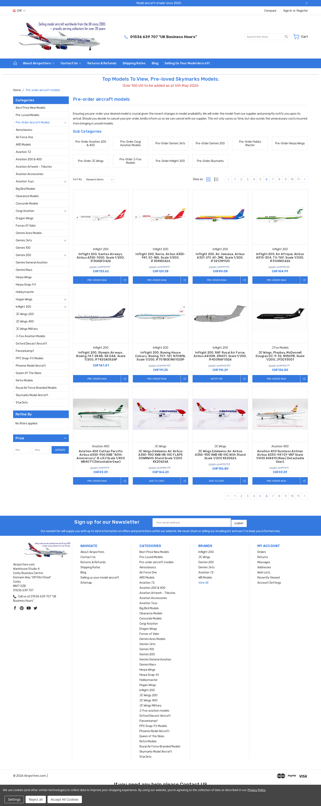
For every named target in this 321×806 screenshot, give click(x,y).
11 (298, 179)
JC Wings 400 (25, 321)
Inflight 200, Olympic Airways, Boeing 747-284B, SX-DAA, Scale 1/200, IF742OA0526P (100, 356)
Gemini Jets (24, 240)
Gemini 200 (23, 255)
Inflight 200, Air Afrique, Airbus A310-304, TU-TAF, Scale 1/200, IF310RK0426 (280, 257)
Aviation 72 (23, 152)
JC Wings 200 (25, 314)
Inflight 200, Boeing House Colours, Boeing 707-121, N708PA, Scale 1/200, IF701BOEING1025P (160, 356)
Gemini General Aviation (31, 262)
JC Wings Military (27, 329)
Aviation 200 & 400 (29, 159)
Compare (270, 10)
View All (203, 582)
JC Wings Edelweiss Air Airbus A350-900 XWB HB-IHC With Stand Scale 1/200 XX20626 (220, 455)
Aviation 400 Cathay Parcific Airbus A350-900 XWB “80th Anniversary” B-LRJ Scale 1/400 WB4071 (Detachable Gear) (101, 457)
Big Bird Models (25, 189)
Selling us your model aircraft (187, 63)
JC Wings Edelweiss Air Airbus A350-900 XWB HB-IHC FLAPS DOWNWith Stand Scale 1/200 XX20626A (160, 457)
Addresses (264, 567)
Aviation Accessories (29, 174)
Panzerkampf (25, 351)
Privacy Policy (256, 790)
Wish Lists (263, 572)
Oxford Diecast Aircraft (31, 343)
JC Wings (204, 557)
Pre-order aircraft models (33, 122)
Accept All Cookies (65, 799)
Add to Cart (155, 481)
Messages (263, 562)
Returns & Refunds (101, 63)
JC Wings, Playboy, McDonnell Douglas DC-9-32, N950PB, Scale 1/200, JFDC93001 (280, 356)
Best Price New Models (30, 108)
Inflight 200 (23, 307)
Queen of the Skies (28, 373)
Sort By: (78, 179)
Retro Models (24, 380)
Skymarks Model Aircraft (32, 395)
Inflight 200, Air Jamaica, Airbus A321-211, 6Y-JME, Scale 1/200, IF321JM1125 (220, 257)
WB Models (205, 577)
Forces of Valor (26, 225)
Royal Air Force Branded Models (36, 388)
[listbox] (99, 179)
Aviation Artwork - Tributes (34, 166)
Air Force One (24, 137)
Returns (262, 557)
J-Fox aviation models (30, 336)
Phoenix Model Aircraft (31, 365)
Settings (14, 799)
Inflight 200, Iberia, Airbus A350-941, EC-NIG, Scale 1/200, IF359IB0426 (160, 257)
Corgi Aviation (25, 211)
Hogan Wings (24, 299)
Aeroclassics (24, 130)
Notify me (215, 379)
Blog (155, 63)
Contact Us (71, 63)
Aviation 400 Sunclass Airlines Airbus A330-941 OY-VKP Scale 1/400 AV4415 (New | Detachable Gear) (280, 457)
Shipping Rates (134, 63)
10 (292, 179)
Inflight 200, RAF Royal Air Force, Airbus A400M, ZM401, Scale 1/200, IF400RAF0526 (220, 356)
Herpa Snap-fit (26, 284)
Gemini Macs (24, 270)
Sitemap (86, 582)
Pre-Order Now (96, 279)
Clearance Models (27, 196)
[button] (41, 438)
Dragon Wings (24, 218)
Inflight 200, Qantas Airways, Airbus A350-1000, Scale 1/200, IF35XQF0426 (101, 257)
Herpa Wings (24, 277)
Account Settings (269, 582)
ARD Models (23, 144)
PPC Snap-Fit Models (29, 358)
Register (302, 10)
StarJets (22, 402)
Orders (261, 552)
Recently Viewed (268, 577)
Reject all (36, 799)
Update (60, 449)
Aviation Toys (25, 181)
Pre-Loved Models (27, 115)
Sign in (287, 10)
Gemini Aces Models (29, 233)
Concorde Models (27, 203)
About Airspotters (38, 63)
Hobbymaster (25, 292)
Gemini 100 (23, 248)
